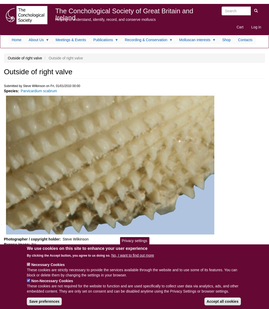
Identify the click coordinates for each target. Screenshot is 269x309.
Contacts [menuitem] (245, 40)
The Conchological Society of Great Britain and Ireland (124, 12)
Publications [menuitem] (104, 41)
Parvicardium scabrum (39, 91)
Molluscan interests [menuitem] (196, 41)
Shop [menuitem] (226, 40)
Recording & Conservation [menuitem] (147, 41)
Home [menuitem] (16, 40)
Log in (256, 27)
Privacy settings (134, 245)
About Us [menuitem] (37, 41)
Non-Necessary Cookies (52, 285)
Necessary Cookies (48, 269)
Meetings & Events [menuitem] (70, 40)
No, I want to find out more (132, 259)
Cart (239, 27)
